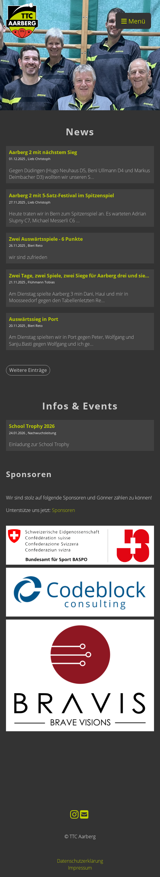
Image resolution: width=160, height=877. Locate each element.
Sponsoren (63, 510)
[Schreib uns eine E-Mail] (84, 814)
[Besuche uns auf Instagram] (74, 814)
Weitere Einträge (28, 370)
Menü (133, 21)
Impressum (80, 867)
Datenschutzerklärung (80, 861)
